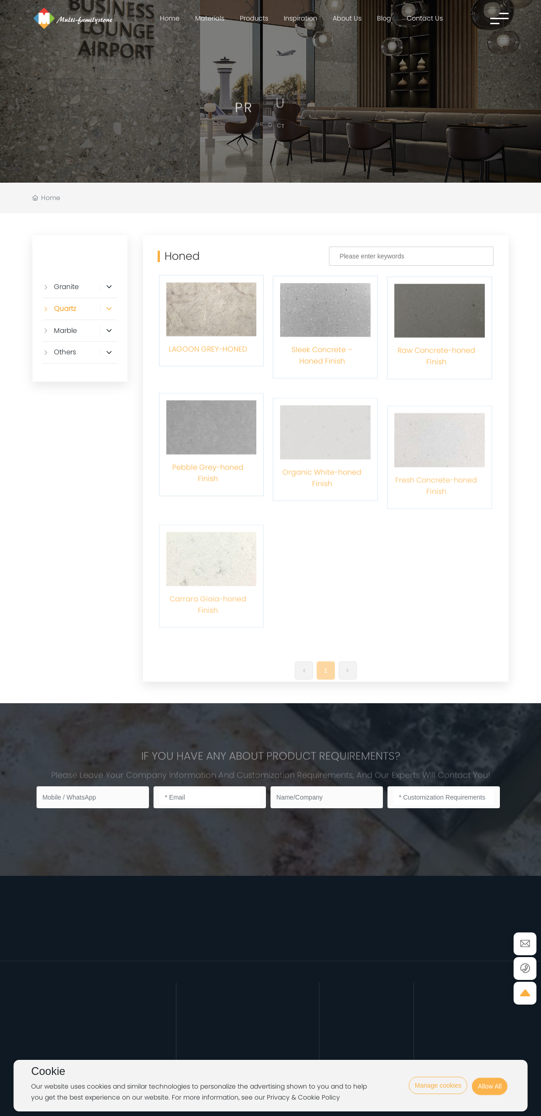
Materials (209, 18)
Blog (384, 18)
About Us (347, 18)
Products (254, 18)
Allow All (490, 1097)
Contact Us (425, 18)
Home (170, 18)
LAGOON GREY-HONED (208, 400)
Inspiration (300, 18)
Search (470, 259)
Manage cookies (438, 1085)
